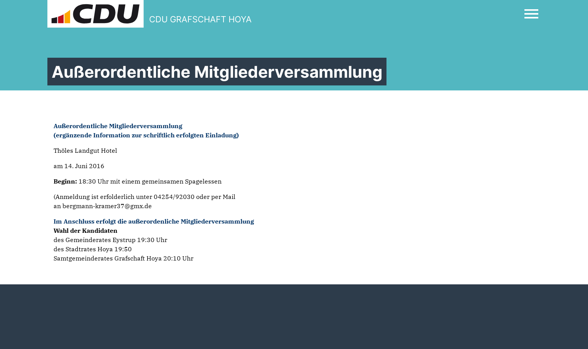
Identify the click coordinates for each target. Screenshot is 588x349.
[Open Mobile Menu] (531, 14)
